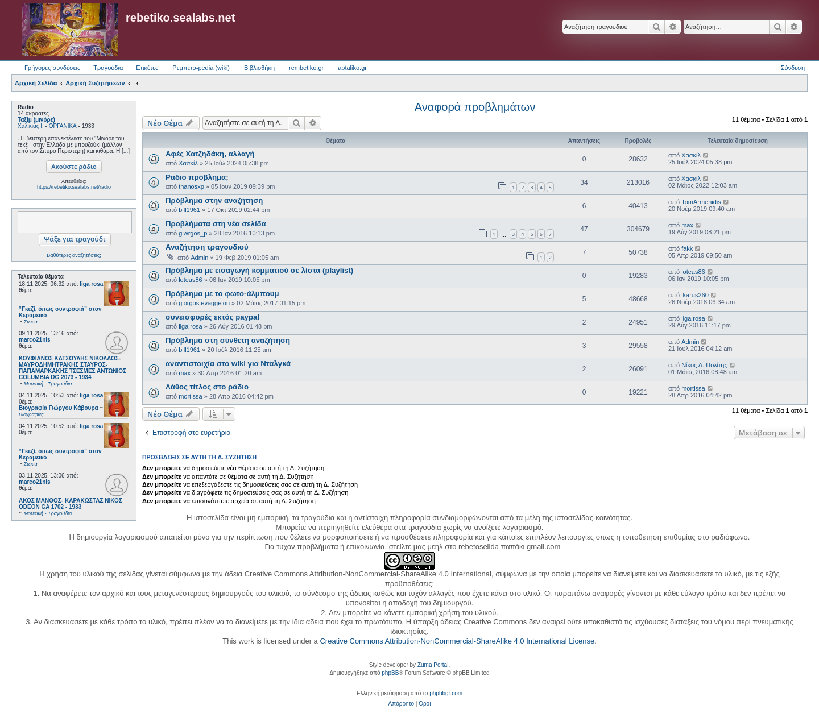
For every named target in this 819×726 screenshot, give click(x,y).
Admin (199, 257)
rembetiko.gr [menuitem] (306, 67)
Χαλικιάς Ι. (31, 126)
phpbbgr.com (445, 693)
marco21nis (35, 340)
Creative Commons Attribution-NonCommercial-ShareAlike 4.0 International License (457, 641)
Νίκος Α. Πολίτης (704, 365)
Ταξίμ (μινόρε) (36, 120)
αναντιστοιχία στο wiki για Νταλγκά (228, 363)
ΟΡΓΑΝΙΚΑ (63, 126)
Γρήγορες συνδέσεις (52, 67)
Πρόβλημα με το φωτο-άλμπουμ (222, 293)
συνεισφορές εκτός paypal (212, 317)
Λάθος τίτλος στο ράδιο (207, 387)
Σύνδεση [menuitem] (793, 67)
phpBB (390, 673)
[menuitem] (401, 704)
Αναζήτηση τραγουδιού (207, 247)
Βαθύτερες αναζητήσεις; (74, 255)
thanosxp (191, 186)
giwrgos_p (193, 233)
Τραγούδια (108, 67)
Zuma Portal (432, 665)
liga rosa (91, 284)
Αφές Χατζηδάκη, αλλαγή (210, 154)
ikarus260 (695, 295)
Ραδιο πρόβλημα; (197, 177)
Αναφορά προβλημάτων (475, 107)
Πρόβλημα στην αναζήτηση (214, 200)
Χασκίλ (188, 163)
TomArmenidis (701, 201)
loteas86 (190, 279)
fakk (687, 248)
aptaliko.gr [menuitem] (352, 67)
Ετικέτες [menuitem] (147, 67)
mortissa (190, 396)
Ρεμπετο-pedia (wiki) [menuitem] (201, 67)
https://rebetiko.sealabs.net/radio (74, 187)
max (687, 225)
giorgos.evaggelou (204, 303)
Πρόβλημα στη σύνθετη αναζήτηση (228, 340)
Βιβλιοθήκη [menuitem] (259, 67)
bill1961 (189, 209)
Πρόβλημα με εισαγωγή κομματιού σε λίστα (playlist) (259, 270)
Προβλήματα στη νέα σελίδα (216, 223)
